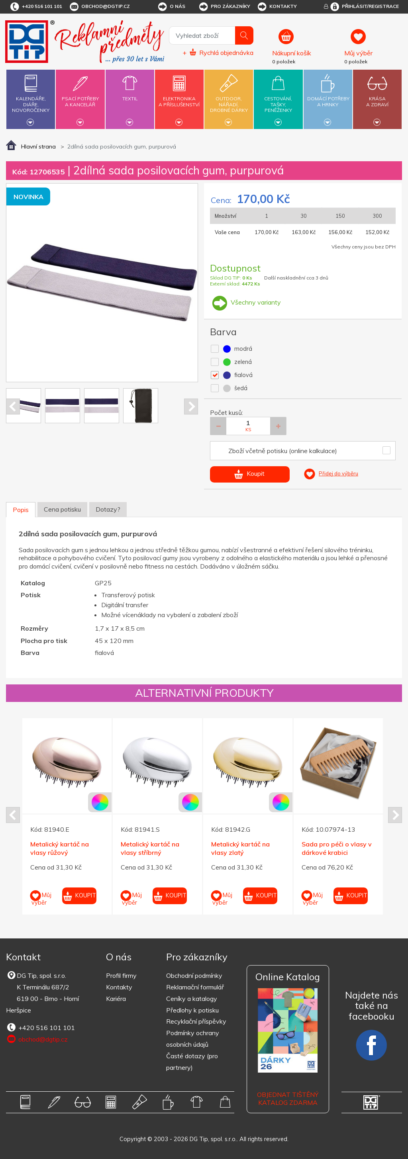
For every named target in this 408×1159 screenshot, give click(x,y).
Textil (130, 93)
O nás (171, 6)
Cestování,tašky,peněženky (278, 98)
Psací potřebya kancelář (80, 96)
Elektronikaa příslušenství (179, 96)
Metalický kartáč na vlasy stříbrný (150, 848)
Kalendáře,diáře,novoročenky (30, 98)
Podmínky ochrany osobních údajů (192, 1038)
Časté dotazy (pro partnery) (192, 1061)
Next (191, 406)
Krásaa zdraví (377, 96)
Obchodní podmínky (194, 975)
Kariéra (116, 999)
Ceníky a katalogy (191, 999)
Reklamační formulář (195, 987)
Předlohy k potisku (192, 1010)
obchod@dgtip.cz (99, 6)
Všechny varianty (245, 302)
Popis (21, 510)
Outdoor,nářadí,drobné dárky (228, 98)
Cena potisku (62, 509)
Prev (13, 406)
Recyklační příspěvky (196, 1021)
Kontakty (277, 6)
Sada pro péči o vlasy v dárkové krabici (337, 848)
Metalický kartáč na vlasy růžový (59, 848)
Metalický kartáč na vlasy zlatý (240, 848)
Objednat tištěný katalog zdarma (287, 1099)
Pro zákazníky (224, 6)
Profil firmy (121, 975)
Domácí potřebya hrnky (328, 96)
